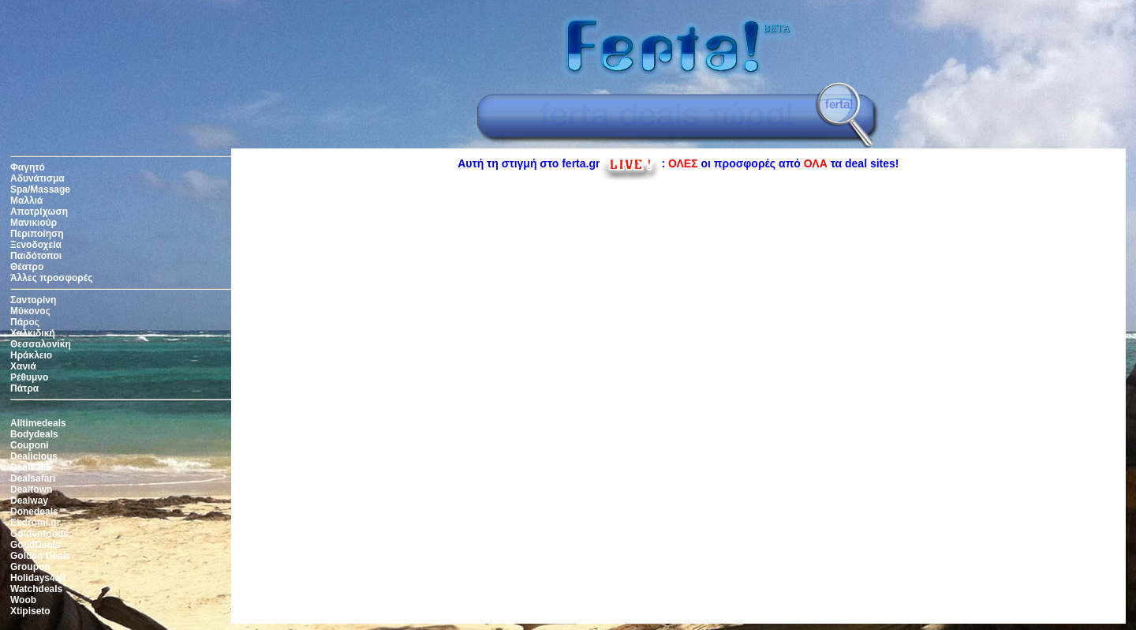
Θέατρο (26, 266)
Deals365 (30, 467)
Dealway (29, 500)
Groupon (30, 566)
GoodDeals (35, 544)
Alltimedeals (38, 423)
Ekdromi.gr (35, 522)
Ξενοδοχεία (36, 244)
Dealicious (34, 456)
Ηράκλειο (31, 355)
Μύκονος (30, 311)
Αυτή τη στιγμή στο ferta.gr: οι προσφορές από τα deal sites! (678, 163)
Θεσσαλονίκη (40, 344)
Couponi (29, 445)
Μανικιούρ (33, 222)
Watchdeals (36, 588)
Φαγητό (27, 167)
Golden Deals (40, 555)
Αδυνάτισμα (37, 178)
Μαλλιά (26, 200)
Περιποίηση (37, 233)
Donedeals (34, 511)
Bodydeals (34, 434)
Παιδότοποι (36, 255)
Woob (23, 600)
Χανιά (23, 366)
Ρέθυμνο (29, 377)
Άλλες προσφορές (51, 277)
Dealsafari (32, 478)
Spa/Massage (40, 189)
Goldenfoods (39, 533)
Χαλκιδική (32, 333)
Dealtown (31, 489)
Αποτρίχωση (39, 211)
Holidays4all (37, 577)
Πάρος (24, 322)
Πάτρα (24, 388)
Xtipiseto (30, 611)
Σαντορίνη (33, 300)
